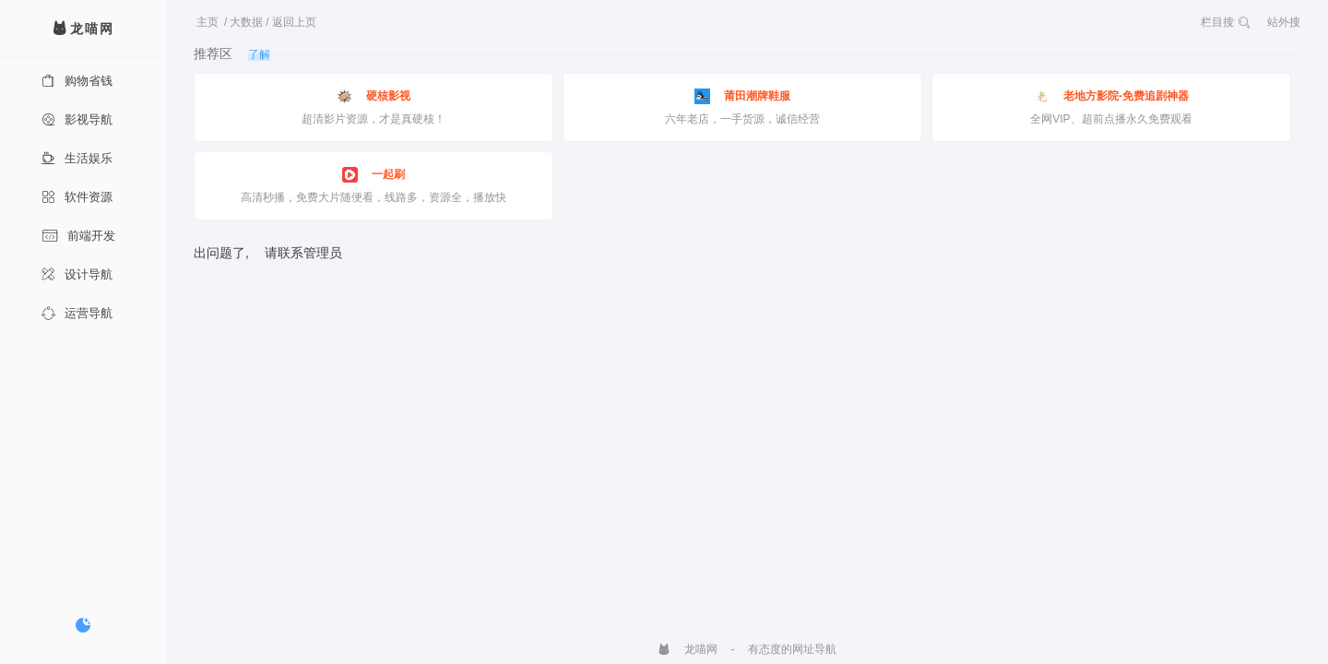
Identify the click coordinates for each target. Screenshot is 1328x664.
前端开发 (78, 236)
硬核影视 (373, 96)
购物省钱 (77, 81)
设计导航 (77, 274)
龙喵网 (687, 649)
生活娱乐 (77, 158)
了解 (259, 54)
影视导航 (77, 119)
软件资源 (77, 197)
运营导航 (77, 313)
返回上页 (294, 22)
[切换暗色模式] (83, 625)
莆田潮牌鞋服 (742, 96)
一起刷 (373, 175)
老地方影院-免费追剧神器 (1111, 96)
